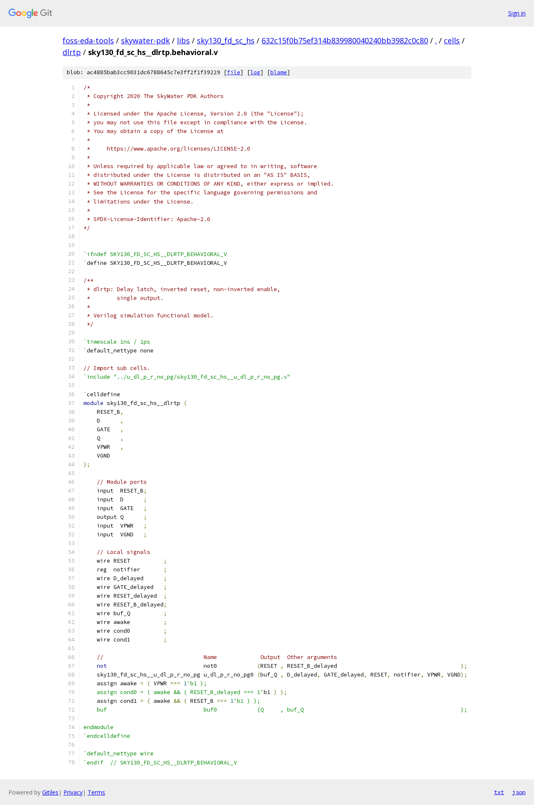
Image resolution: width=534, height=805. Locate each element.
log (255, 72)
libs (183, 40)
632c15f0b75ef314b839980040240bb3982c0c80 (345, 40)
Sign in (517, 13)
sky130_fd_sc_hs (225, 40)
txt (499, 792)
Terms (96, 792)
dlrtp (72, 52)
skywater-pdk (145, 40)
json (519, 792)
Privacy (73, 792)
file (233, 72)
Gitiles (50, 792)
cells (452, 40)
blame (278, 72)
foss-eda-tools (88, 40)
